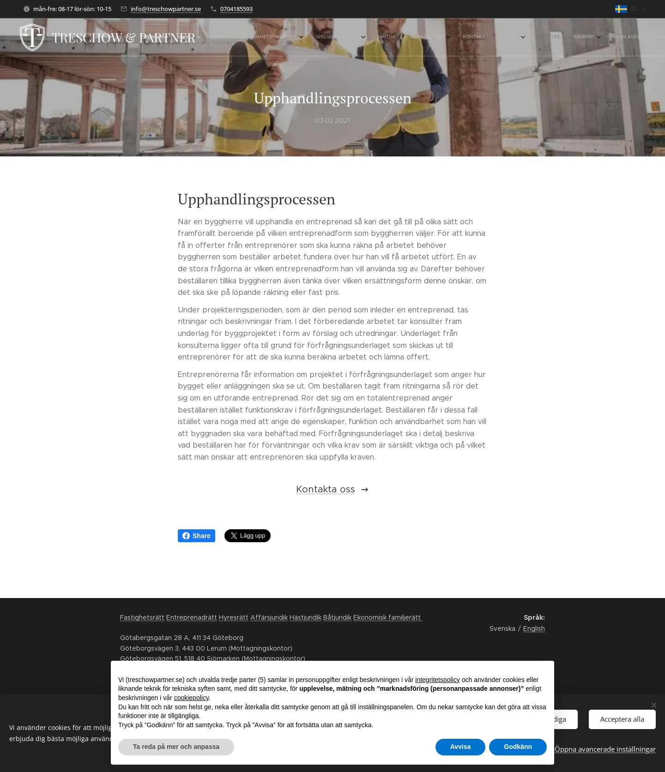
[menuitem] (391, 37)
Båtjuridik (337, 617)
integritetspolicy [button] (437, 679)
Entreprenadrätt (191, 617)
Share (196, 535)
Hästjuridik (305, 617)
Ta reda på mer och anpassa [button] (176, 746)
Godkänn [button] (518, 746)
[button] (622, 37)
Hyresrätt (233, 617)
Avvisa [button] (460, 746)
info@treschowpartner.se (166, 9)
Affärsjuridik (269, 617)
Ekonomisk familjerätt (388, 617)
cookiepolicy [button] (191, 697)
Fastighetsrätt (142, 617)
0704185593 (236, 9)
